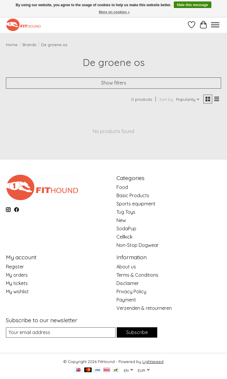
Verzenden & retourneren (144, 308)
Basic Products (132, 195)
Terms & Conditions (137, 275)
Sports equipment (135, 204)
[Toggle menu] (215, 25)
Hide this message (192, 5)
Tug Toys (125, 212)
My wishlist (17, 291)
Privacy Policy (131, 291)
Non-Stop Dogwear (137, 245)
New (121, 220)
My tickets (17, 283)
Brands (29, 44)
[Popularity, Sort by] (188, 99)
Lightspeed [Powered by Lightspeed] (152, 361)
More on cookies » (114, 12)
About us (126, 267)
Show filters (113, 83)
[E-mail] (61, 332)
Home (11, 44)
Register (15, 267)
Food (122, 187)
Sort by (166, 99)
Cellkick (124, 237)
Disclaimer (127, 283)
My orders (17, 275)
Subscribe (137, 332)
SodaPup (126, 228)
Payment (126, 300)
